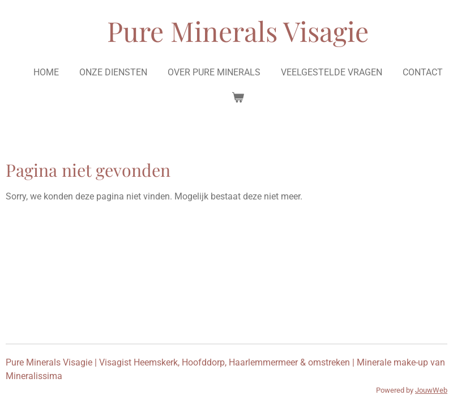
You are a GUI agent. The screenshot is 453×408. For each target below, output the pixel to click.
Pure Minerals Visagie (238, 30)
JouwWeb (431, 390)
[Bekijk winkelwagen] (237, 97)
